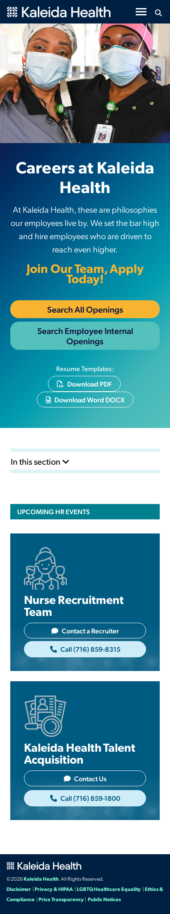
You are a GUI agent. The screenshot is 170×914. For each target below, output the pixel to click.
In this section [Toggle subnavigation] (40, 461)
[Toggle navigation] (141, 11)
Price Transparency (61, 899)
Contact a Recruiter (85, 630)
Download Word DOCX (85, 399)
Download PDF (84, 383)
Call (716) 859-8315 (85, 648)
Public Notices (104, 899)
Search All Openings (85, 309)
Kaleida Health (41, 878)
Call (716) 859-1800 (85, 798)
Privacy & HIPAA (54, 888)
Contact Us (85, 778)
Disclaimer (18, 888)
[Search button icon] (158, 12)
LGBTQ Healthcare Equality (109, 888)
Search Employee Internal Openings (85, 335)
